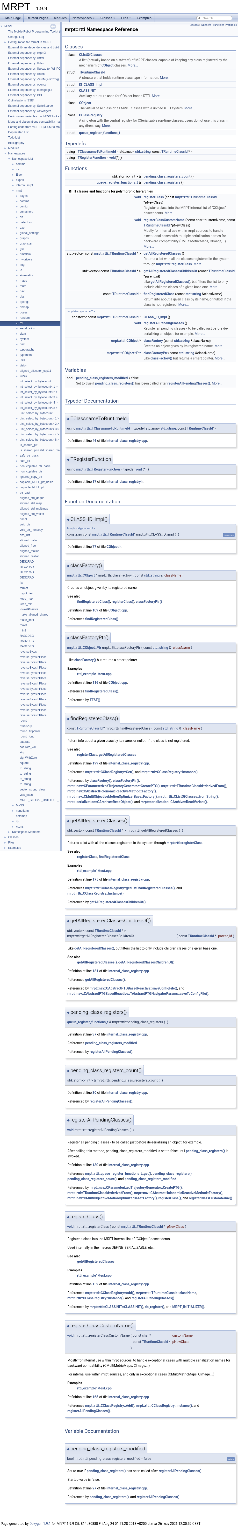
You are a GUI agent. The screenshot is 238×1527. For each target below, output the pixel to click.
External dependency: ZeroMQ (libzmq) (33, 79)
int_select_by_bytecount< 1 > (39, 386)
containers (26, 211)
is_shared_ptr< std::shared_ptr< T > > (44, 450)
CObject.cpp (117, 610)
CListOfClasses (90, 55)
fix (21, 582)
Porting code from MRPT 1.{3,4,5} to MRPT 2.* (38, 127)
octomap (21, 816)
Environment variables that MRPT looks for (35, 116)
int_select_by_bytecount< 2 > (39, 392)
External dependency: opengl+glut (30, 90)
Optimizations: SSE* (21, 100)
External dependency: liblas (26, 63)
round (23, 720)
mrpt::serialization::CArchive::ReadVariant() (174, 802)
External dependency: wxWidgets (29, 111)
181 (95, 971)
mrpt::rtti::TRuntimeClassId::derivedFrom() (193, 786)
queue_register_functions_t (99, 133)
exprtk (20, 180)
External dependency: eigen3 (27, 52)
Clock (23, 376)
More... (133, 65)
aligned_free (28, 545)
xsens (19, 826)
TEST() (95, 700)
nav (22, 291)
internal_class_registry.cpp (127, 441)
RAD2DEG (27, 635)
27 (94, 1488)
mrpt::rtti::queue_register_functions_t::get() (118, 1173)
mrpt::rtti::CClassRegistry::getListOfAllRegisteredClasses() (130, 888)
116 (95, 682)
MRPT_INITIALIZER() (188, 1307)
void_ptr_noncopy (31, 529)
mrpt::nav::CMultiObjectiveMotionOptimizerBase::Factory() (112, 796)
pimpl (23, 519)
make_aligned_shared (34, 614)
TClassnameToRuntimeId (97, 151)
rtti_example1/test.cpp (94, 674)
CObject (107, 65)
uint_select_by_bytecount (36, 413)
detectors (26, 222)
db (21, 217)
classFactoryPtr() (149, 602)
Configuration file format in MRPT (29, 42)
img (22, 264)
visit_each (26, 795)
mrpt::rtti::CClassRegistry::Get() (109, 772)
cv (17, 169)
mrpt (19, 190)
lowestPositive (29, 609)
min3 (23, 630)
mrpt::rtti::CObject (124, 341)
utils (22, 360)
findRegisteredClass (159, 294)
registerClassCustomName (164, 220)
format (24, 588)
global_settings (29, 233)
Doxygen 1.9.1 (40, 1524)
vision (23, 365)
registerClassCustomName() (210, 1198)
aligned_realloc (29, 556)
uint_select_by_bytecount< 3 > (39, 429)
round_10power (30, 731)
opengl (24, 302)
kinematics (27, 275)
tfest (22, 344)
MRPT (8, 26)
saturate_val (28, 747)
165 (95, 1397)
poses (24, 312)
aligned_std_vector (32, 514)
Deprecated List (18, 132)
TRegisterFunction (92, 157)
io (21, 270)
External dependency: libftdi (26, 58)
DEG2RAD (27, 561)
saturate (25, 742)
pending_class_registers (162, 182)
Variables (231, 25)
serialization (27, 328)
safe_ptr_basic (29, 455)
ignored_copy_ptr (31, 476)
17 (94, 482)
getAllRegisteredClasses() (170, 282)
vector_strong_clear (32, 789)
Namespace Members (26, 832)
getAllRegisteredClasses (162, 253)
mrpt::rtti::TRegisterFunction (98, 469)
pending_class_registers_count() (92, 1179)
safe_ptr (25, 461)
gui (22, 249)
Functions (218, 25)
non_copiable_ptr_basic (35, 466)
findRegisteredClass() (93, 602)
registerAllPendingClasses (164, 323)
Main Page (13, 18)
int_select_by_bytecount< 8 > (39, 408)
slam (23, 333)
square (24, 763)
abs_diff (25, 535)
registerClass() (123, 602)
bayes (24, 196)
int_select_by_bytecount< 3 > (39, 397)
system (24, 339)
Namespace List (22, 158)
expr (22, 227)
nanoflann (22, 810)
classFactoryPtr (155, 353)
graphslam (26, 243)
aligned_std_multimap (34, 508)
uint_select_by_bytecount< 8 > (39, 439)
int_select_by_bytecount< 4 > (39, 402)
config (24, 206)
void (112, 157)
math (23, 286)
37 (94, 1034)
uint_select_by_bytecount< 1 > (39, 418)
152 (95, 1284)
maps (23, 280)
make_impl (27, 620)
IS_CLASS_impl (90, 84)
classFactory (153, 341)
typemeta (26, 355)
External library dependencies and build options (38, 47)
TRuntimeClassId (92, 72)
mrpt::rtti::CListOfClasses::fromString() (188, 796)
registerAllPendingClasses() (188, 383)
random (25, 317)
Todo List (14, 137)
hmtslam (25, 254)
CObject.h (114, 547)
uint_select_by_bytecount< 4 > (39, 434)
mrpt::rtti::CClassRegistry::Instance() (170, 772)
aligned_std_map (31, 503)
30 (94, 1093)
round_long (27, 736)
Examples (144, 18)
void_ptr (25, 524)
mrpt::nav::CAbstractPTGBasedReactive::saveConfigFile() (133, 988)
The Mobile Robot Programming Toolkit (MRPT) (38, 31)
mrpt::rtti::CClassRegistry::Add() (109, 1293)
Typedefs (206, 25)
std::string (143, 151)
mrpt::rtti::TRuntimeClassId (196, 197)
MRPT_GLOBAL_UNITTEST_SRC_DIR (45, 800)
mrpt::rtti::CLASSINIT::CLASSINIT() (116, 1307)
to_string (25, 768)
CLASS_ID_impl (155, 317)
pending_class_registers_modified (102, 378)
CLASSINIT (87, 91)
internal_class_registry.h (125, 482)
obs (22, 296)
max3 (23, 625)
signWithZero (28, 757)
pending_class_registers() (114, 383)
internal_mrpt (24, 185)
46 (94, 441)
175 (95, 879)
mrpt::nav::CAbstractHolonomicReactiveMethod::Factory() (111, 791)
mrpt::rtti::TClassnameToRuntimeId (103, 428)
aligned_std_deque (32, 498)
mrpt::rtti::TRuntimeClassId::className (166, 1293)
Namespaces (83, 18)
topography (27, 349)
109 (95, 610)
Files (126, 18)
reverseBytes (28, 651)
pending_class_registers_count (167, 176)
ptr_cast (25, 492)
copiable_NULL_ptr (32, 487)
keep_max (26, 598)
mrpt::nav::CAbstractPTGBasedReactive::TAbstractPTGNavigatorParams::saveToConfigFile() (137, 994)
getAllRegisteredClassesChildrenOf (170, 271)
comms (20, 164)
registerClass (154, 197)
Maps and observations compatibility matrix (36, 121)
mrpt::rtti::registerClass (174, 264)
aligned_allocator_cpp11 (35, 370)
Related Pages (37, 18)
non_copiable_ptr (31, 471)
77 (94, 547)
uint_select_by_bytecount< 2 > (39, 423)
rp (17, 821)
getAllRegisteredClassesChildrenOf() (118, 902)
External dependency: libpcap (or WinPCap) (36, 68)
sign (22, 752)
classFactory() (161, 358)
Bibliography (16, 143)
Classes (107, 18)
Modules (60, 18)
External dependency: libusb (26, 74)
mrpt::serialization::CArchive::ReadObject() (100, 802)
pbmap (24, 307)
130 (95, 1165)
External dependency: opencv (27, 84)
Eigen (19, 174)
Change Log (16, 37)
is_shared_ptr (28, 445)
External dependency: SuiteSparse (30, 105)
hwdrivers (26, 259)
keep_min (26, 604)
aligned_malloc (29, 551)
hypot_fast (26, 593)
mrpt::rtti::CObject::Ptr (124, 353)
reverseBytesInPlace (33, 657)
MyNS (20, 805)
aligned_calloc (29, 540)
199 (95, 763)
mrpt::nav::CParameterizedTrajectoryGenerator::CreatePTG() (113, 786)
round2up (26, 726)
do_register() (154, 1307)
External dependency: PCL (25, 95)
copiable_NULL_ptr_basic (36, 482)
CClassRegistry (90, 115)
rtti (21, 323)
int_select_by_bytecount (35, 381)
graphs (24, 238)
